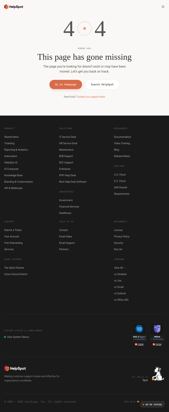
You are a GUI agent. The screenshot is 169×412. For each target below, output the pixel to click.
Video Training (122, 143)
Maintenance (66, 149)
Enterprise (64, 169)
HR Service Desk (68, 143)
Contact (63, 230)
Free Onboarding (13, 242)
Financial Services (69, 206)
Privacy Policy (121, 236)
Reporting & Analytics (16, 149)
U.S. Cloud (119, 174)
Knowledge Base (13, 175)
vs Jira (117, 280)
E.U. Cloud (119, 181)
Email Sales (65, 236)
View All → (120, 267)
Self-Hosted (120, 187)
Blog (116, 149)
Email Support (67, 242)
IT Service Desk (67, 136)
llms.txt (118, 249)
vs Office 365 (121, 299)
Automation (10, 156)
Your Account (11, 236)
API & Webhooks (13, 188)
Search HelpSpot (102, 84)
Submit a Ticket (13, 230)
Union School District (15, 274)
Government (66, 200)
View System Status (16, 337)
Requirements (121, 193)
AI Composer (11, 169)
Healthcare (65, 213)
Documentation (122, 136)
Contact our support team (91, 96)
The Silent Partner (14, 267)
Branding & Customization (18, 181)
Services (9, 249)
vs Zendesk (120, 274)
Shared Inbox (11, 136)
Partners (64, 249)
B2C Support (66, 162)
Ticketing (9, 143)
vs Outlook (120, 293)
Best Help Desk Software (73, 181)
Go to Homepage (65, 84)
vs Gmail (119, 287)
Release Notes (122, 156)
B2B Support (66, 156)
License (118, 230)
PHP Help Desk (67, 175)
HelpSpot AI (10, 162)
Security (118, 242)
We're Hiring (152, 404)
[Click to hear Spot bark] (158, 373)
